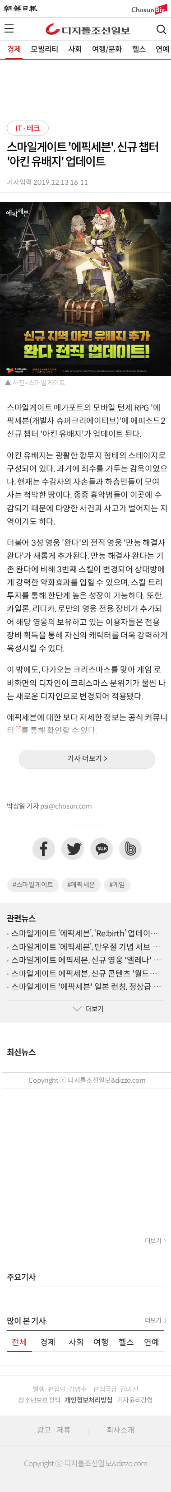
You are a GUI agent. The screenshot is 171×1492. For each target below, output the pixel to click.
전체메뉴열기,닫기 (9, 28)
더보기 (88, 1010)
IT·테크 (27, 128)
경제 (14, 49)
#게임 (117, 885)
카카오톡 (101, 848)
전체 (19, 1342)
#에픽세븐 (81, 885)
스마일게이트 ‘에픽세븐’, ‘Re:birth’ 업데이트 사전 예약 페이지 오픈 (84, 934)
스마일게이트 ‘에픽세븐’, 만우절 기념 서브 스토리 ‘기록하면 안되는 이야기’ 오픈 (85, 948)
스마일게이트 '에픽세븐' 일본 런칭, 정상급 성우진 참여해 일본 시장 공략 (86, 987)
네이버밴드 (130, 848)
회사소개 (120, 1430)
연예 (151, 1342)
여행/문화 (107, 49)
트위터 (72, 848)
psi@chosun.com (66, 806)
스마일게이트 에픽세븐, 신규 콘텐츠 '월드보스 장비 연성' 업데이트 (88, 974)
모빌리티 (44, 49)
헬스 (139, 49)
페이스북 (43, 848)
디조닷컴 (88, 29)
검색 (161, 29)
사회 (75, 49)
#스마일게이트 (33, 885)
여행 (101, 1342)
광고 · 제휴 (53, 1430)
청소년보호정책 (39, 1400)
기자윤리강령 (135, 1400)
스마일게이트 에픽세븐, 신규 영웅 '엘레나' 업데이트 (86, 961)
